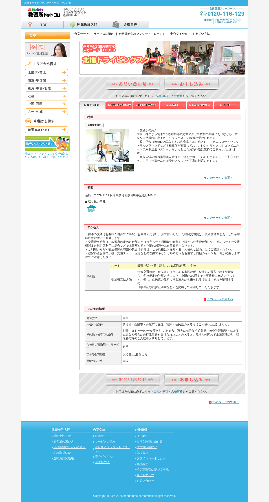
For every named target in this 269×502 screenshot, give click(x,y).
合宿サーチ (81, 33)
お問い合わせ (145, 480)
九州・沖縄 (46, 111)
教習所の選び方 (63, 441)
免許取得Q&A (62, 452)
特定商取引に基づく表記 (153, 469)
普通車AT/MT (46, 129)
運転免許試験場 (63, 458)
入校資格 (177, 96)
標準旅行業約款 (147, 447)
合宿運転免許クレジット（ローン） (142, 33)
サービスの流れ (104, 33)
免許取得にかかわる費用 (69, 447)
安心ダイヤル (179, 33)
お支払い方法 (201, 33)
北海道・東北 (46, 72)
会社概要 (142, 464)
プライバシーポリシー (151, 458)
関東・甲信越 (46, 80)
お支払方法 (102, 462)
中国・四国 (46, 104)
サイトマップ (145, 475)
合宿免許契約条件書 (150, 441)
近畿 (46, 96)
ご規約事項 (161, 96)
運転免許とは (62, 436)
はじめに (142, 436)
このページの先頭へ (220, 177)
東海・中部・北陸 (46, 88)
